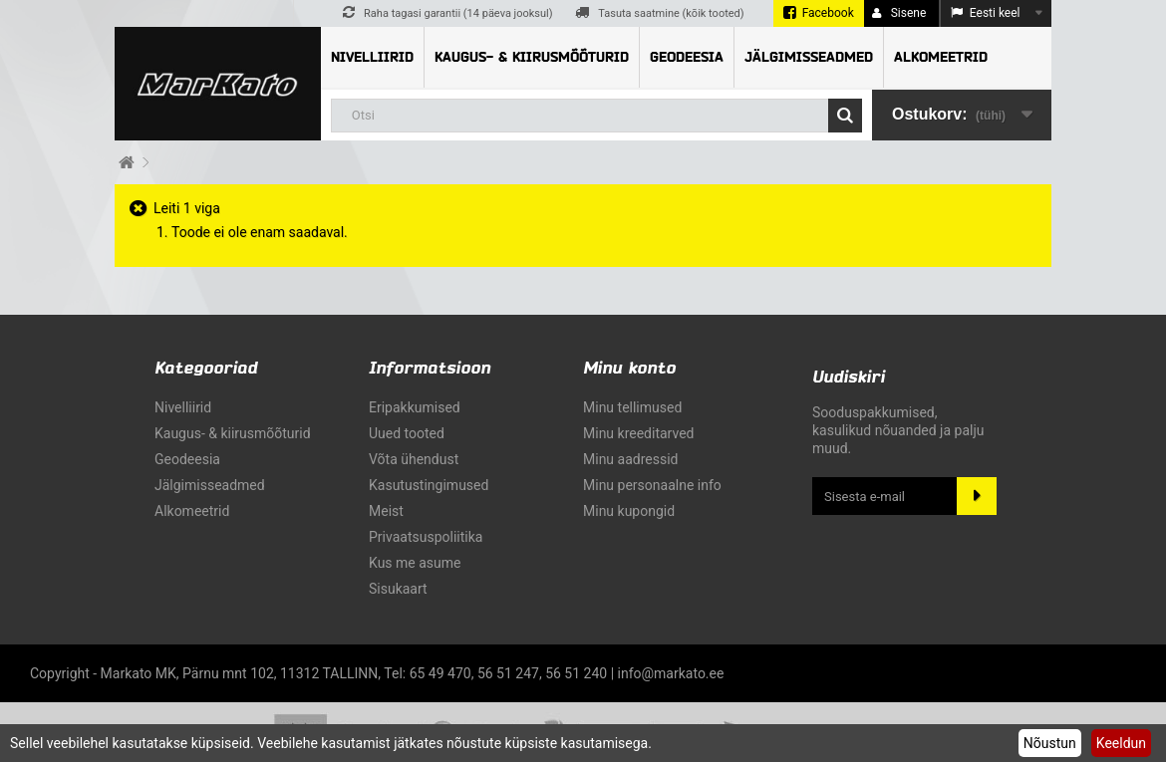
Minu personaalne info (652, 485)
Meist (386, 511)
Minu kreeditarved (638, 433)
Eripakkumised (414, 407)
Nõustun (1049, 743)
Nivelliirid (372, 57)
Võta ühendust (413, 459)
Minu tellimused (632, 407)
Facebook (828, 13)
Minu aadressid (630, 459)
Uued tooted (406, 433)
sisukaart (398, 589)
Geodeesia (687, 57)
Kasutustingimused (428, 485)
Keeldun (1121, 743)
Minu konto (629, 368)
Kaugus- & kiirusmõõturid (532, 57)
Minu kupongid (629, 511)
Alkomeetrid (941, 57)
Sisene (899, 13)
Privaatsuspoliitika (425, 537)
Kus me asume (414, 563)
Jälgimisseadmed (808, 57)
